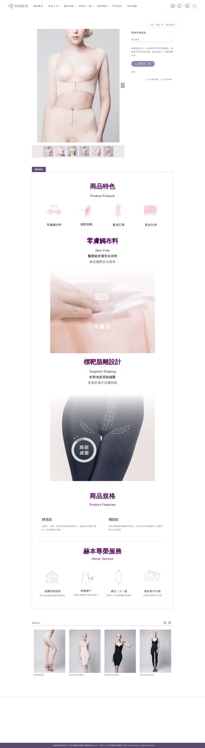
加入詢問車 (166, 79)
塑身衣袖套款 (170, 25)
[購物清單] (187, 5)
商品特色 (39, 169)
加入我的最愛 (151, 79)
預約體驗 (132, 6)
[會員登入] (173, 5)
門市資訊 (117, 6)
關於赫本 (38, 6)
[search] (194, 6)
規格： (134, 72)
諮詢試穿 (141, 64)
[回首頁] (17, 6)
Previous (165, 622)
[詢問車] (179, 5)
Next (169, 622)
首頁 (152, 25)
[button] (123, 85)
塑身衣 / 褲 (85, 6)
